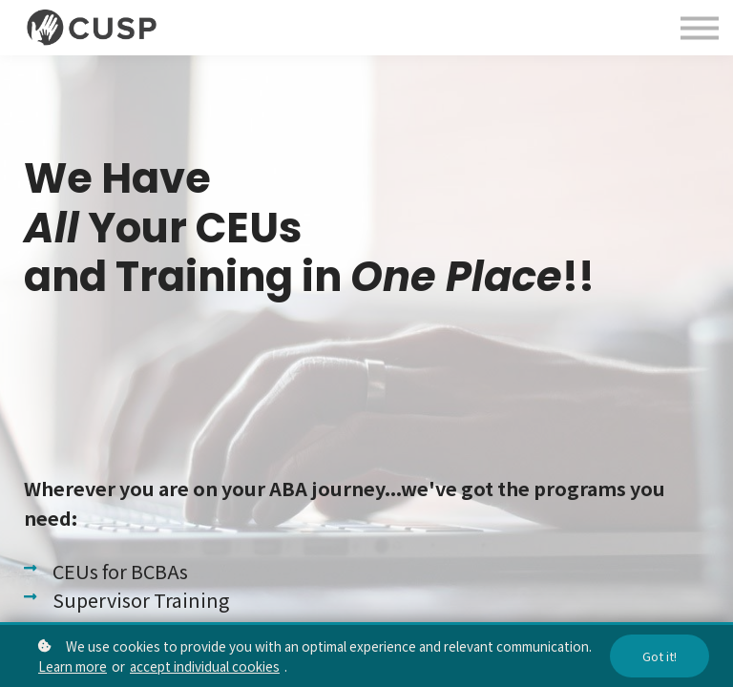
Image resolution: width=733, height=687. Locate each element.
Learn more (72, 666)
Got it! (659, 656)
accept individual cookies (205, 666)
